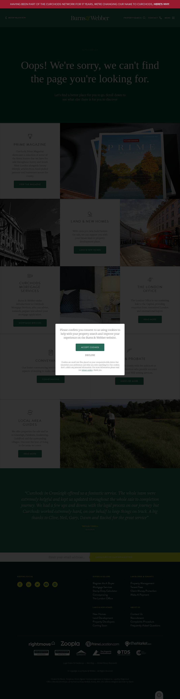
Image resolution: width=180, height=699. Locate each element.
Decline (90, 355)
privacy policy (87, 370)
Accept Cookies (90, 347)
